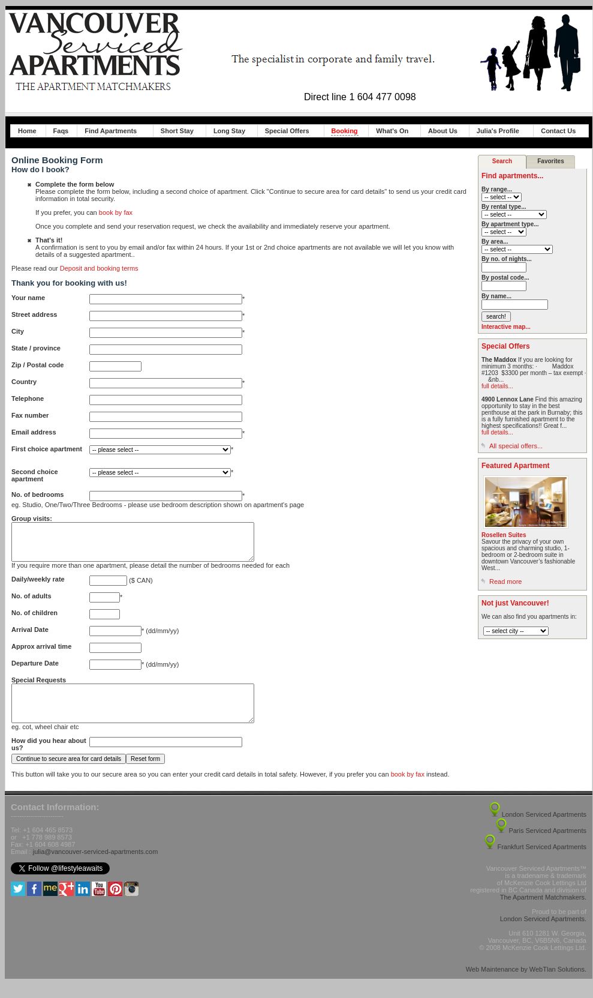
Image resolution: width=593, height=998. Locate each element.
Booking (345, 130)
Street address (34, 314)
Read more (505, 581)
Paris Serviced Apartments (547, 845)
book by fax (116, 212)
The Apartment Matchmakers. (543, 911)
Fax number (30, 415)
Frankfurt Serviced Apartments (541, 861)
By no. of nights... (506, 259)
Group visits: (31, 518)
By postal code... (505, 277)
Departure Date (35, 670)
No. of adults (31, 603)
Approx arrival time (41, 653)
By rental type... (503, 206)
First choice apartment (46, 448)
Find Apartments (111, 130)
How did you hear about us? (48, 758)
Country (24, 381)
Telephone (27, 398)
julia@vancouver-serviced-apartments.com (95, 866)
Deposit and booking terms (99, 268)
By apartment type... (510, 224)
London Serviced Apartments (544, 828)
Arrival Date (30, 636)
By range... (496, 189)
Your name (28, 297)
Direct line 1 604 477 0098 (360, 97)
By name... (496, 296)
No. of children (34, 620)
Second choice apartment (34, 475)
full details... (497, 386)
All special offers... (516, 445)
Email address (33, 432)
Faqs (61, 130)
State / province (36, 348)
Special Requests (38, 687)
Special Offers (287, 130)
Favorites (550, 161)
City (17, 331)
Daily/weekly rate (38, 586)
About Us (442, 130)
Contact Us (558, 130)
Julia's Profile (498, 130)
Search (502, 161)
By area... (494, 241)
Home (27, 130)
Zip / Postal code (37, 364)
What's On (392, 130)
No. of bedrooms (37, 494)
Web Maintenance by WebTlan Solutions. (526, 983)
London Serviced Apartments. (543, 933)
